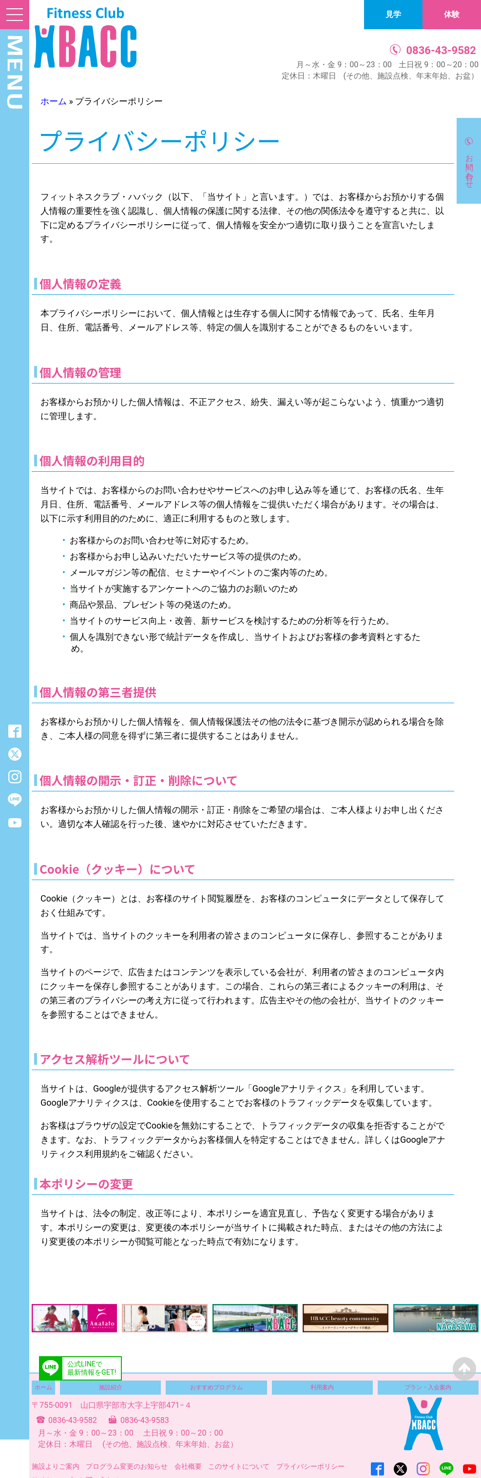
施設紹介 (110, 1387)
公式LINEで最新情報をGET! (91, 1368)
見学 (393, 14)
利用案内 (322, 1387)
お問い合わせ (469, 166)
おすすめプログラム (216, 1387)
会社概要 (188, 1466)
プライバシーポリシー (310, 1466)
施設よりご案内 (55, 1466)
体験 (452, 14)
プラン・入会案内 (427, 1387)
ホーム (53, 101)
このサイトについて (238, 1466)
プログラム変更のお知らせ (127, 1466)
